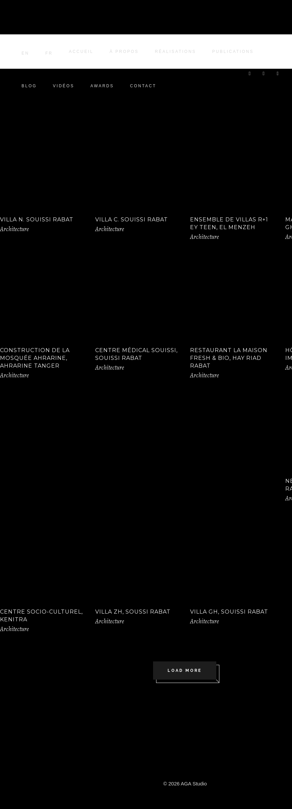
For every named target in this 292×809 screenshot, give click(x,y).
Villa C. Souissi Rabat (131, 219)
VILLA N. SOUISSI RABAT (36, 219)
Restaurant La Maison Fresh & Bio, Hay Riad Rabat (228, 358)
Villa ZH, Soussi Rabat (133, 612)
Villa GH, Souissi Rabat (229, 612)
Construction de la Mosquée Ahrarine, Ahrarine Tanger (35, 358)
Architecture (14, 229)
